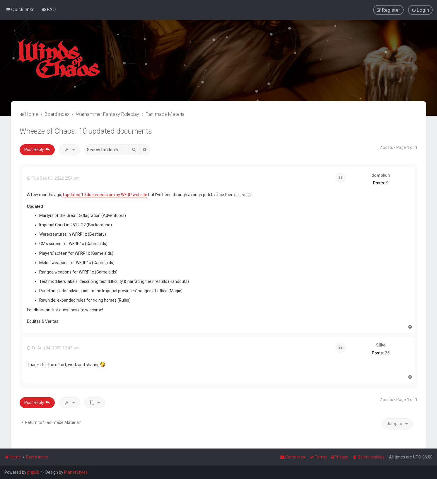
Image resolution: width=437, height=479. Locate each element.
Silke (380, 344)
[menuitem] (48, 9)
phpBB (33, 472)
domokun (380, 174)
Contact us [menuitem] (292, 457)
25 (387, 352)
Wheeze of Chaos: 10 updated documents (86, 131)
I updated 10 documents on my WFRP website (105, 194)
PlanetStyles (76, 472)
